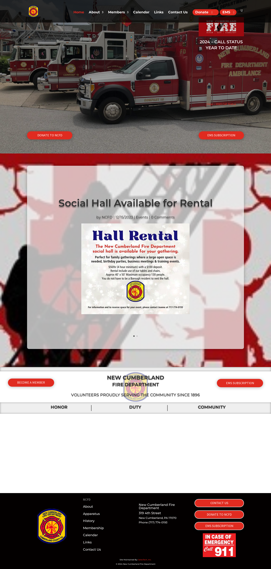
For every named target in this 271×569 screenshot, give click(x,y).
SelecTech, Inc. (144, 560)
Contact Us (178, 12)
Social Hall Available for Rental (135, 203)
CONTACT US (219, 503)
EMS (226, 12)
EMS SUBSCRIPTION (221, 135)
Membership (93, 528)
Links (158, 12)
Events (142, 217)
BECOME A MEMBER (31, 382)
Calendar (141, 12)
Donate (201, 12)
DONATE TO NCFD (49, 135)
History (89, 521)
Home (78, 12)
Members (116, 12)
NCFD (107, 217)
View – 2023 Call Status (221, 104)
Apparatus (91, 514)
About (94, 12)
